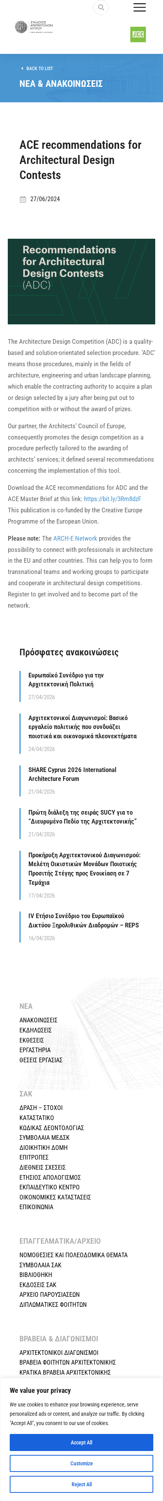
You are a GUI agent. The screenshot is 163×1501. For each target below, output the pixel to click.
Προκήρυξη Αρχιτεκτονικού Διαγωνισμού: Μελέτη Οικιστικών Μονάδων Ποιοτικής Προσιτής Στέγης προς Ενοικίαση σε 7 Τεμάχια (84, 868)
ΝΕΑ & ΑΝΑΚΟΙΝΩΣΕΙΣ (61, 83)
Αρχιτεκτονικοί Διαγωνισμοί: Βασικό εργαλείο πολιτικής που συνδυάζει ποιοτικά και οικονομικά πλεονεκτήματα (82, 727)
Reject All (82, 1484)
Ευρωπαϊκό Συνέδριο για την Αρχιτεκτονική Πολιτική (66, 679)
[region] (81, 1439)
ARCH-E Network (75, 538)
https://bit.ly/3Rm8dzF (112, 499)
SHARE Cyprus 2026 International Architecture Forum (72, 774)
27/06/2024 (45, 199)
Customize (81, 1463)
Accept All (81, 1442)
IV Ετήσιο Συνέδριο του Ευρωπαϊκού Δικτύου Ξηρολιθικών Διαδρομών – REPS (83, 920)
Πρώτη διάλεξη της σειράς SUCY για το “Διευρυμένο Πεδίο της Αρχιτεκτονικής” (82, 816)
